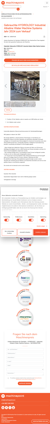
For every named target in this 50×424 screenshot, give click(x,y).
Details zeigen (41, 226)
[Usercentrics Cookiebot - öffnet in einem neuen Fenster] (41, 189)
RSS (2, 416)
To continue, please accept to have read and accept (26, 378)
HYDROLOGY (11, 51)
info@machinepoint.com (8, 400)
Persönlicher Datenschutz (7, 417)
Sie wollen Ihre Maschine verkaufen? (25, 65)
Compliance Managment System (8, 420)
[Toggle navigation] (47, 2)
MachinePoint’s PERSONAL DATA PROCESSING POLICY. (29, 378)
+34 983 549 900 (7, 403)
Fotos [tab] (8, 110)
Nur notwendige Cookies (9, 232)
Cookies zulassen (41, 232)
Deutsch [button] (45, 7)
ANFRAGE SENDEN (25, 383)
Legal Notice (4, 419)
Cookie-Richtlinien (5, 422)
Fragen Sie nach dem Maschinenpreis (25, 60)
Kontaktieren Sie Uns (40, 421)
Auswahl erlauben (25, 232)
